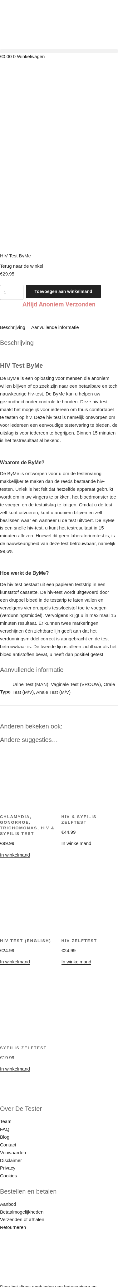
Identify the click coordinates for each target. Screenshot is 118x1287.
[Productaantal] (11, 243)
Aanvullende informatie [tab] (55, 278)
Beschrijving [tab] (12, 278)
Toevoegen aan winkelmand (63, 242)
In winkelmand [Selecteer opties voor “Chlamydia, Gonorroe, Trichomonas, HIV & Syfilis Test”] (15, 805)
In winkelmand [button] (76, 794)
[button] (59, 51)
